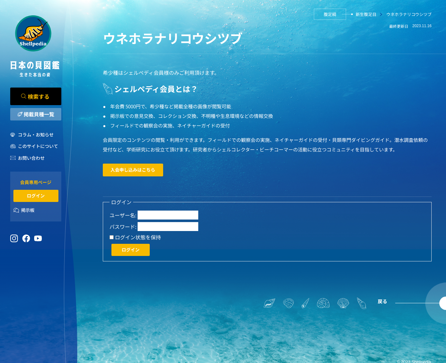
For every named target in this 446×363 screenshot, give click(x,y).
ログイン (36, 195)
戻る (382, 301)
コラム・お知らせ (36, 134)
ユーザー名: (123, 215)
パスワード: (123, 226)
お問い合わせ (31, 158)
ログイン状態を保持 (138, 237)
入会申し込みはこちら (132, 169)
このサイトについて (38, 146)
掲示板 (27, 210)
